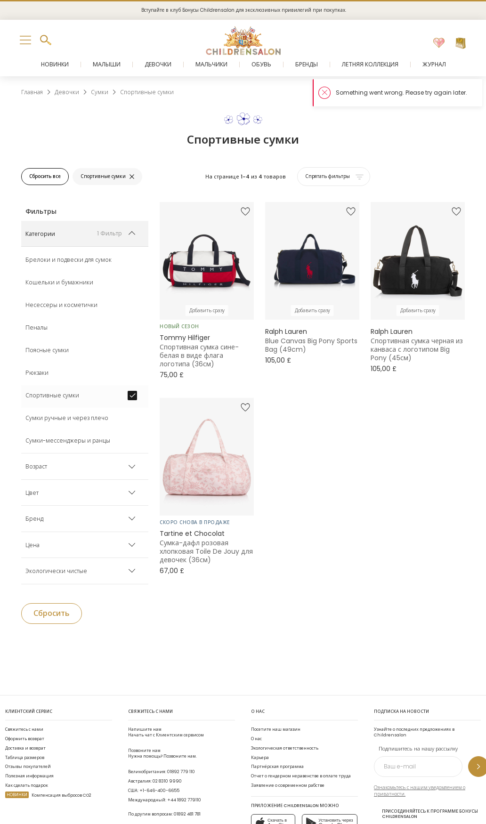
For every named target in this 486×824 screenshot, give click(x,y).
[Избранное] (439, 43)
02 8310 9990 (167, 781)
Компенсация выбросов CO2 (48, 795)
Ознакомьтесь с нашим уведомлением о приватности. (419, 791)
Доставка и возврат (25, 748)
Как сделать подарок (26, 785)
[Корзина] (460, 43)
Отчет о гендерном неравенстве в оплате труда (301, 776)
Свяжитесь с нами (24, 729)
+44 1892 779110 (184, 800)
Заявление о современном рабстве (287, 785)
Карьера (260, 757)
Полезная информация (29, 776)
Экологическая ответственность (284, 748)
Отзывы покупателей (28, 766)
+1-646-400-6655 (159, 790)
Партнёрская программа (277, 766)
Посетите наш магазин (275, 729)
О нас (256, 738)
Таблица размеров (24, 757)
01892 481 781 (187, 814)
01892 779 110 (181, 771)
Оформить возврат (24, 738)
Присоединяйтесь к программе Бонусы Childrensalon (426, 813)
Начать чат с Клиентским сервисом (166, 732)
